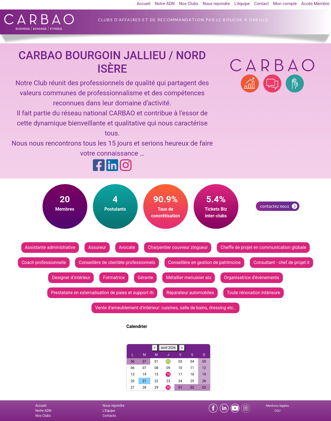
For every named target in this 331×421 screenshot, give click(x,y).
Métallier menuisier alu (188, 277)
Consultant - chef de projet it (281, 262)
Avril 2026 (168, 348)
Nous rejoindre (216, 3)
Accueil (143, 3)
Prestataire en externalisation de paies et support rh (102, 292)
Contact (261, 3)
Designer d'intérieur (71, 277)
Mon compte (285, 3)
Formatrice (114, 277)
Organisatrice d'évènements (251, 277)
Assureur (97, 247)
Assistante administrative (50, 247)
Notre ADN (165, 3)
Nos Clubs (188, 3)
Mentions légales (277, 406)
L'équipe (242, 3)
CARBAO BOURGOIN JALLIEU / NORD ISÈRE (112, 62)
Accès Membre (315, 3)
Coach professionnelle (44, 262)
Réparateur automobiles (190, 292)
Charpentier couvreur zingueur (178, 247)
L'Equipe (109, 411)
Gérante (145, 277)
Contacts (109, 416)
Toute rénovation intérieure (253, 292)
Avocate (127, 247)
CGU (277, 411)
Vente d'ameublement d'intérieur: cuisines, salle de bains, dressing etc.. (165, 307)
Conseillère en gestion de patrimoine (204, 262)
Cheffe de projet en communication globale (263, 247)
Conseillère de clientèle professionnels (117, 262)
